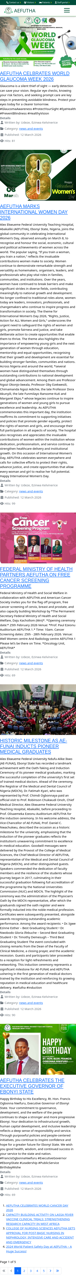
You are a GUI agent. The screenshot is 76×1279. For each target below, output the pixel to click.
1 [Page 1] (18, 1271)
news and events (31, 128)
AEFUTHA (19, 10)
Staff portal (62, 2)
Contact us (13, 2)
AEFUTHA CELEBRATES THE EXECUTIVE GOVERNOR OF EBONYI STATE (32, 1086)
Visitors (30, 2)
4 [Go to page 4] (37, 1271)
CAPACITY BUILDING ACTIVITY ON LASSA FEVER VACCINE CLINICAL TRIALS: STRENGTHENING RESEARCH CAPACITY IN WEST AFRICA (39, 1219)
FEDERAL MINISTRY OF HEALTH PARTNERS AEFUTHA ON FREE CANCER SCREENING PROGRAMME (36, 577)
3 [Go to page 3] (31, 1271)
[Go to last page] (58, 1271)
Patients (45, 2)
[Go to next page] (50, 1271)
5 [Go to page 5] (44, 1271)
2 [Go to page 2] (24, 1271)
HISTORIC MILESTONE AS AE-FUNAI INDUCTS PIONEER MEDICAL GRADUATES (33, 746)
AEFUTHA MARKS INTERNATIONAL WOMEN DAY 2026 (34, 212)
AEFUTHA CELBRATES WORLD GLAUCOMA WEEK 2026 (35, 76)
